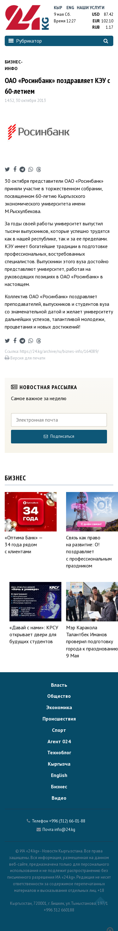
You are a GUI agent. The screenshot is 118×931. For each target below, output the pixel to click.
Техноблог (59, 752)
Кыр (58, 7)
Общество (59, 696)
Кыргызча (59, 764)
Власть (59, 685)
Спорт (59, 730)
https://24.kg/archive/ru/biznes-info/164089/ (59, 351)
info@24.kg (64, 829)
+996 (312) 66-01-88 (67, 821)
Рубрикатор (25, 41)
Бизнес (59, 786)
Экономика (59, 707)
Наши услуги (90, 7)
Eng (70, 7)
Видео (59, 798)
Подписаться (59, 436)
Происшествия (59, 718)
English (59, 775)
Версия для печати (25, 358)
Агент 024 (59, 741)
